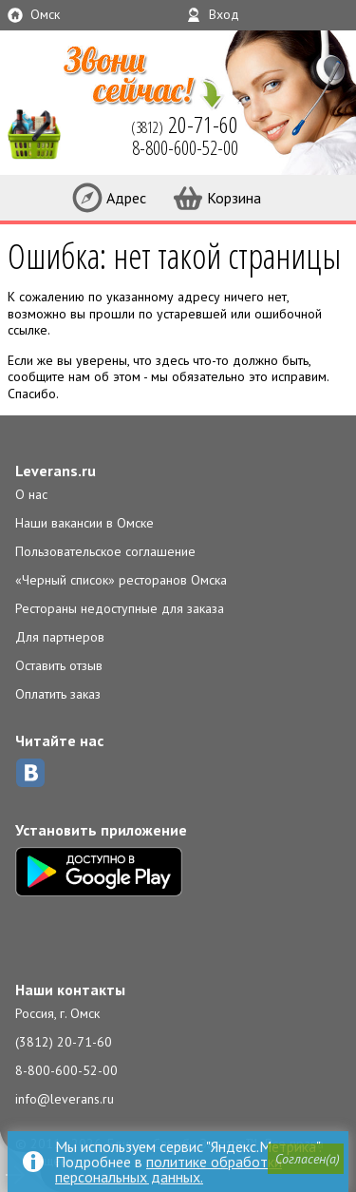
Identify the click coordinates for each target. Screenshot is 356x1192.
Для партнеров (59, 636)
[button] (306, 1159)
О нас (31, 494)
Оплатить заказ (58, 693)
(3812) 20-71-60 (63, 1041)
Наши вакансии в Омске (84, 522)
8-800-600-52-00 (66, 1070)
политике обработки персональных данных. (168, 1169)
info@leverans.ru (64, 1098)
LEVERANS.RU (42, 133)
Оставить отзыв (59, 665)
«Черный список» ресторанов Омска (121, 579)
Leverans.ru (55, 470)
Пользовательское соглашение (105, 551)
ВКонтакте (30, 773)
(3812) (184, 124)
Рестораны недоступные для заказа (119, 608)
